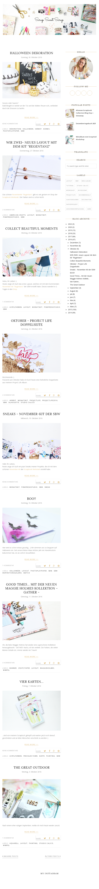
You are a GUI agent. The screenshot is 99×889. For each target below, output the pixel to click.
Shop (15, 289)
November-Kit (14, 469)
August (72, 291)
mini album (86, 181)
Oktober (73, 249)
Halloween (28, 129)
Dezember (74, 242)
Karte (42, 756)
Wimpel (6, 670)
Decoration (86, 199)
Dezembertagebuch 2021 (86, 123)
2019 (70, 230)
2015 (70, 309)
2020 (70, 227)
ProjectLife (35, 400)
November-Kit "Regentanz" (13, 286)
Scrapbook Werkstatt (32, 469)
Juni (71, 297)
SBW (23, 131)
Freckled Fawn (30, 756)
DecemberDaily (85, 195)
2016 (70, 239)
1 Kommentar (8, 302)
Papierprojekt (72, 204)
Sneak (47, 487)
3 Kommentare (8, 210)
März (72, 306)
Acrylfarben (16, 307)
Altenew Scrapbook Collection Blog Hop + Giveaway (84, 113)
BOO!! (31, 499)
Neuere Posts (11, 856)
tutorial (70, 185)
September (74, 288)
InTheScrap (82, 190)
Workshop (70, 190)
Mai (71, 300)
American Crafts (18, 215)
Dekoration (15, 129)
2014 (70, 313)
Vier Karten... (32, 682)
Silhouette (14, 402)
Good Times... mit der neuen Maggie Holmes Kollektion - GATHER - (31, 588)
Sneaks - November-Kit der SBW (31, 414)
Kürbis (46, 129)
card (89, 209)
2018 (70, 233)
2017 (70, 236)
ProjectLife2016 (50, 400)
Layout (30, 215)
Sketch (26, 573)
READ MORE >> (31, 117)
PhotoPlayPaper (11, 131)
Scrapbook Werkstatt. (10, 197)
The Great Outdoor (32, 767)
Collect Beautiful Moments (31, 229)
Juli (71, 294)
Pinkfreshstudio (11, 217)
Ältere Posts (52, 856)
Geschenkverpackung (75, 209)
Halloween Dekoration (31, 53)
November (74, 246)
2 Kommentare (8, 395)
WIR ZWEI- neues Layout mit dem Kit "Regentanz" (31, 144)
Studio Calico (28, 402)
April (71, 303)
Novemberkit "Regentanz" (22, 194)
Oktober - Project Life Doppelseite (31, 323)
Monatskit (41, 215)
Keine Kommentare (10, 124)
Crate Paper (24, 668)
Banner (13, 668)
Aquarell (14, 843)
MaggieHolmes (47, 668)
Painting (50, 756)
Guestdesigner (72, 199)
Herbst (38, 129)
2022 (70, 224)
